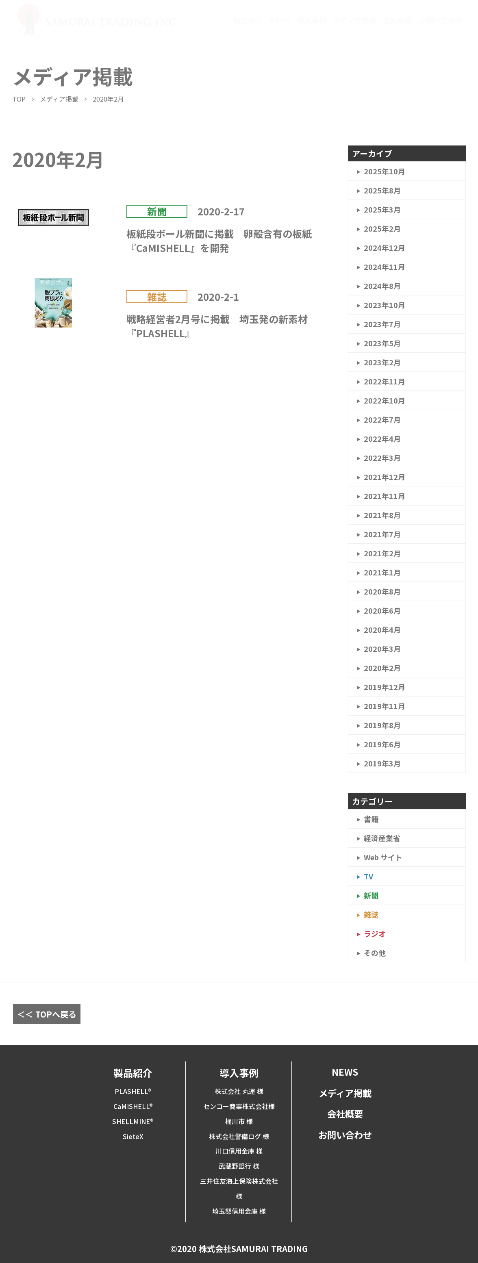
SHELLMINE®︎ (133, 1121)
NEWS (280, 20)
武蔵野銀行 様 (239, 1166)
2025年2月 (382, 228)
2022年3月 (382, 457)
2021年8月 (382, 515)
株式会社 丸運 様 (239, 1091)
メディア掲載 (354, 20)
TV (368, 876)
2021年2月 (382, 553)
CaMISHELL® (133, 1106)
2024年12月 (384, 247)
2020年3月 (382, 648)
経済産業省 (382, 838)
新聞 (157, 211)
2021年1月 (382, 572)
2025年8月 (382, 190)
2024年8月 (382, 285)
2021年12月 (384, 476)
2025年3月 (382, 209)
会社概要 (397, 20)
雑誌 (157, 297)
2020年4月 (382, 629)
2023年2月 (382, 362)
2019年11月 (384, 706)
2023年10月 (384, 304)
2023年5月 (382, 343)
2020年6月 (382, 610)
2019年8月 (382, 725)
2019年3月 (382, 763)
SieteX (133, 1136)
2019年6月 (382, 744)
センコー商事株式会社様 (239, 1106)
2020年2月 (382, 667)
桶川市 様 (239, 1121)
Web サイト (383, 857)
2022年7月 (382, 419)
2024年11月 (384, 266)
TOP (19, 99)
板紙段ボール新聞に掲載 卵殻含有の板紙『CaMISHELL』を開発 (219, 240)
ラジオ (375, 933)
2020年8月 (382, 591)
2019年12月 (384, 686)
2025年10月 (384, 171)
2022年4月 (382, 438)
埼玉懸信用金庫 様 (239, 1211)
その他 (375, 952)
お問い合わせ (441, 20)
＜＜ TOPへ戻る (46, 1014)
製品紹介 (248, 20)
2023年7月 (382, 324)
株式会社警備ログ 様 (239, 1136)
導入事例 (311, 20)
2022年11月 (384, 381)
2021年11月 (384, 495)
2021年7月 (382, 534)
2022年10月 (384, 400)
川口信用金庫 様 (239, 1151)
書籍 (371, 819)
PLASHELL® (133, 1091)
